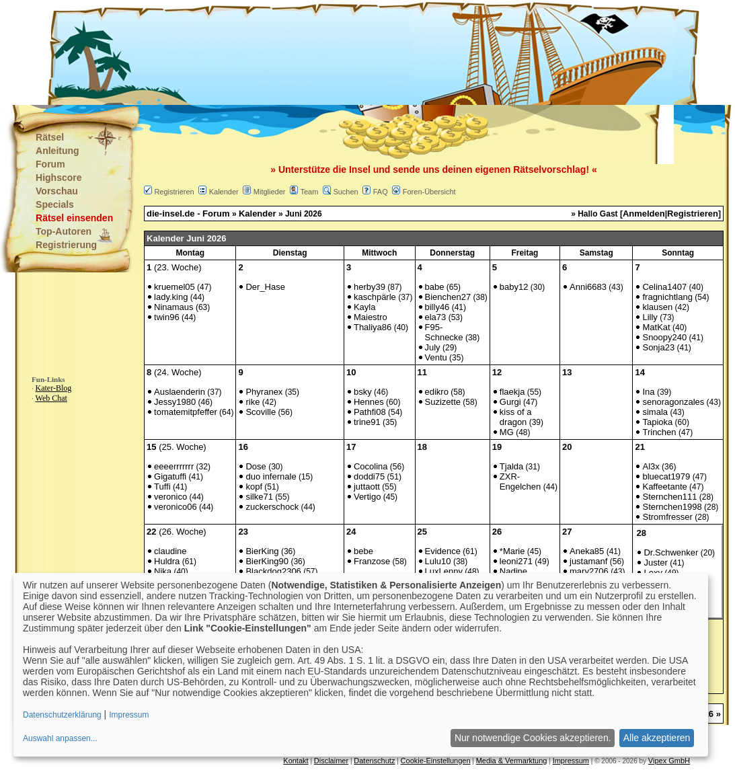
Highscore (58, 177)
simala (655, 412)
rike (252, 402)
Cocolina (371, 466)
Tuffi (162, 487)
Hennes (369, 402)
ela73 (436, 317)
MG (507, 432)
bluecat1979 (666, 476)
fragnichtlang (667, 297)
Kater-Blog (54, 388)
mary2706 (589, 571)
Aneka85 (587, 551)
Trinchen (659, 432)
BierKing (261, 551)
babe (434, 287)
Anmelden (644, 213)
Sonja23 (658, 347)
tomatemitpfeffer (185, 412)
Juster (655, 562)
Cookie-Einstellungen (436, 761)
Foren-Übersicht (429, 192)
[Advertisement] (300, 54)
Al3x (650, 466)
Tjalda (511, 466)
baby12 (514, 287)
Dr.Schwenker (671, 552)
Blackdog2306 (273, 571)
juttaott (367, 487)
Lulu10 (438, 561)
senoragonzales (673, 402)
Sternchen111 (669, 497)
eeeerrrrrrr (174, 466)
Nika (162, 571)
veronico (170, 497)
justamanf (588, 561)
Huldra (167, 561)
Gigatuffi (170, 476)
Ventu (436, 357)
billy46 (437, 307)
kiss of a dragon (516, 417)
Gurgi (510, 402)
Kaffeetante (664, 487)
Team (309, 192)
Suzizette (443, 402)
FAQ (380, 192)
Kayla (365, 307)
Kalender (224, 192)
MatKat (656, 327)
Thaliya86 (372, 327)
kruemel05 (174, 287)
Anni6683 (588, 287)
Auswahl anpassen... (60, 738)
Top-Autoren (63, 231)
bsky (363, 392)
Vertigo (367, 497)
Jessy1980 (175, 402)
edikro (437, 392)
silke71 (258, 497)
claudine (170, 551)
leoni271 (516, 561)
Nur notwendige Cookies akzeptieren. (533, 737)
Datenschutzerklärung (62, 715)
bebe (363, 551)
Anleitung (57, 150)
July (432, 347)
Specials (55, 204)
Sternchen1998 (671, 507)
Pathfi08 (370, 412)
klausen (657, 307)
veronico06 (175, 507)
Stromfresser (667, 517)
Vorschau (57, 191)
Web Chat (51, 398)
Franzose (372, 561)
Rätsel (50, 137)
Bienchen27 (448, 297)
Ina (648, 392)
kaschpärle (375, 297)
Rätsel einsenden (74, 218)
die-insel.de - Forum (188, 213)
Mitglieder (270, 192)
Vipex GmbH (669, 761)
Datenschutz (374, 761)
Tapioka (657, 422)
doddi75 (369, 476)
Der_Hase (265, 287)
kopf (253, 487)
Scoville (260, 412)
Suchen (345, 192)
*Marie (512, 551)
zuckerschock (272, 507)
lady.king (171, 297)
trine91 (367, 422)
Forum (50, 164)
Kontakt (295, 761)
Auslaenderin (179, 392)
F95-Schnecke (444, 332)
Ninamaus (174, 307)
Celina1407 (664, 287)
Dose (255, 466)
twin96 (167, 317)
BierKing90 (266, 561)
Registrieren (174, 192)
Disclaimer (331, 761)
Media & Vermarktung (511, 761)
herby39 (369, 287)
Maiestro (370, 317)
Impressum (571, 761)
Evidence (443, 551)
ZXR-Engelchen (520, 481)
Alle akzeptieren (657, 737)
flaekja (512, 392)
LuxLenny (444, 571)
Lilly (649, 317)
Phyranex (263, 392)
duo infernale (270, 476)
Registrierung (66, 244)
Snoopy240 (664, 337)
